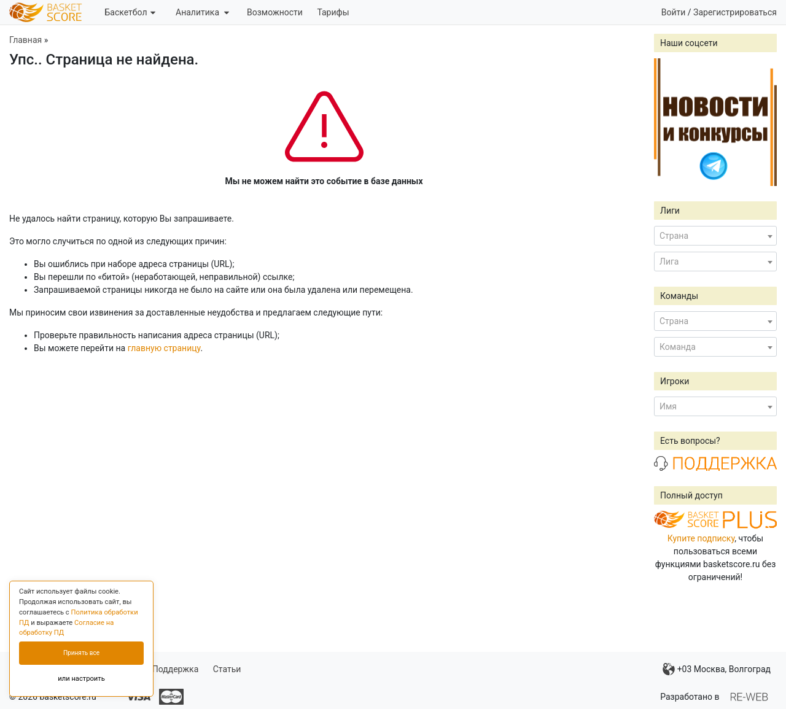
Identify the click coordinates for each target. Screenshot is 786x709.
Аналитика (202, 12)
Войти (673, 12)
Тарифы (333, 12)
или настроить (81, 679)
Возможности (275, 12)
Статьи (227, 669)
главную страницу (164, 348)
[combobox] (715, 236)
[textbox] (715, 236)
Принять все (81, 652)
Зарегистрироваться (735, 12)
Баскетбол (129, 12)
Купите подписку (701, 538)
